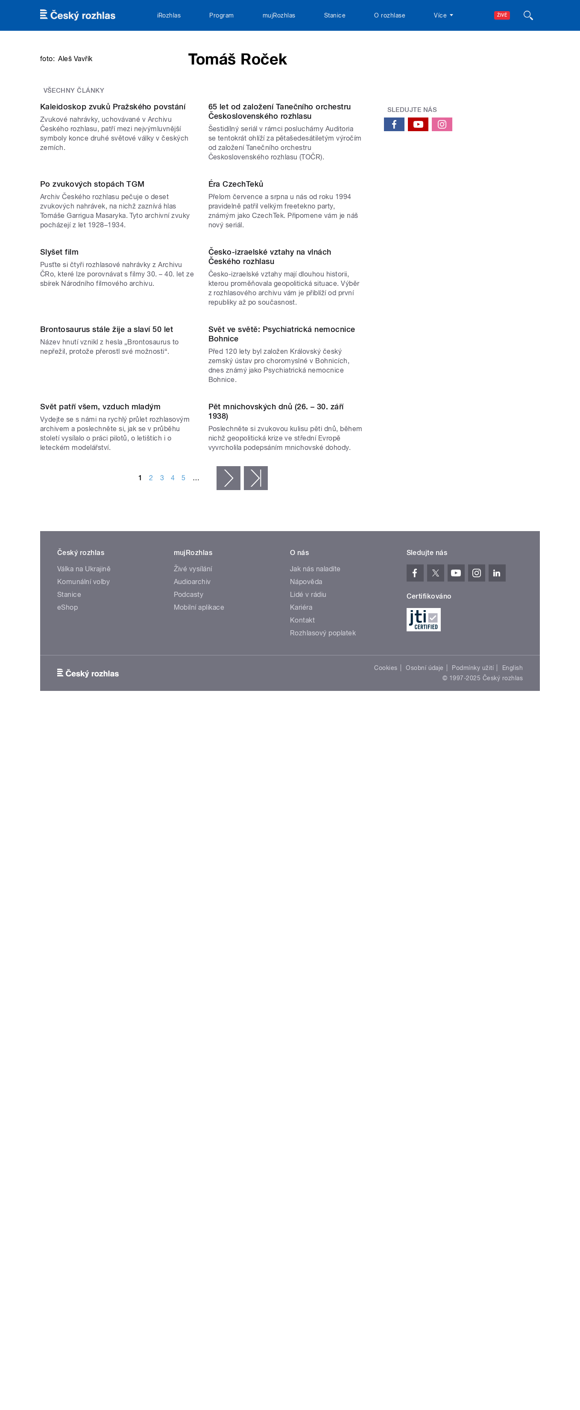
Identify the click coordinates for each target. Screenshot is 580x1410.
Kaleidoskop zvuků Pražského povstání (112, 322)
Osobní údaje (425, 1231)
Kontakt (302, 1183)
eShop (67, 1170)
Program (221, 15)
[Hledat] (528, 15)
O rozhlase (389, 15)
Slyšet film (59, 641)
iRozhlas (169, 15)
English (512, 1231)
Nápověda (306, 1145)
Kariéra (301, 1170)
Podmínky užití (473, 1231)
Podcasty (189, 1158)
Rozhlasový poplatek (323, 1196)
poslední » (256, 1041)
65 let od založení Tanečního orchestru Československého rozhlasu (279, 327)
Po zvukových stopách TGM (92, 486)
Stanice (335, 15)
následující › (228, 1041)
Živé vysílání (193, 1132)
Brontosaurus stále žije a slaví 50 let (106, 805)
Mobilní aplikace (199, 1170)
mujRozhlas (279, 15)
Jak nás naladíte (315, 1132)
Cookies (385, 1231)
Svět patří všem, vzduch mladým (100, 970)
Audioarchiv (192, 1145)
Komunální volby (83, 1145)
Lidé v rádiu (308, 1158)
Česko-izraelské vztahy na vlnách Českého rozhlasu (269, 646)
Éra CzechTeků (236, 486)
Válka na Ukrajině (84, 1132)
